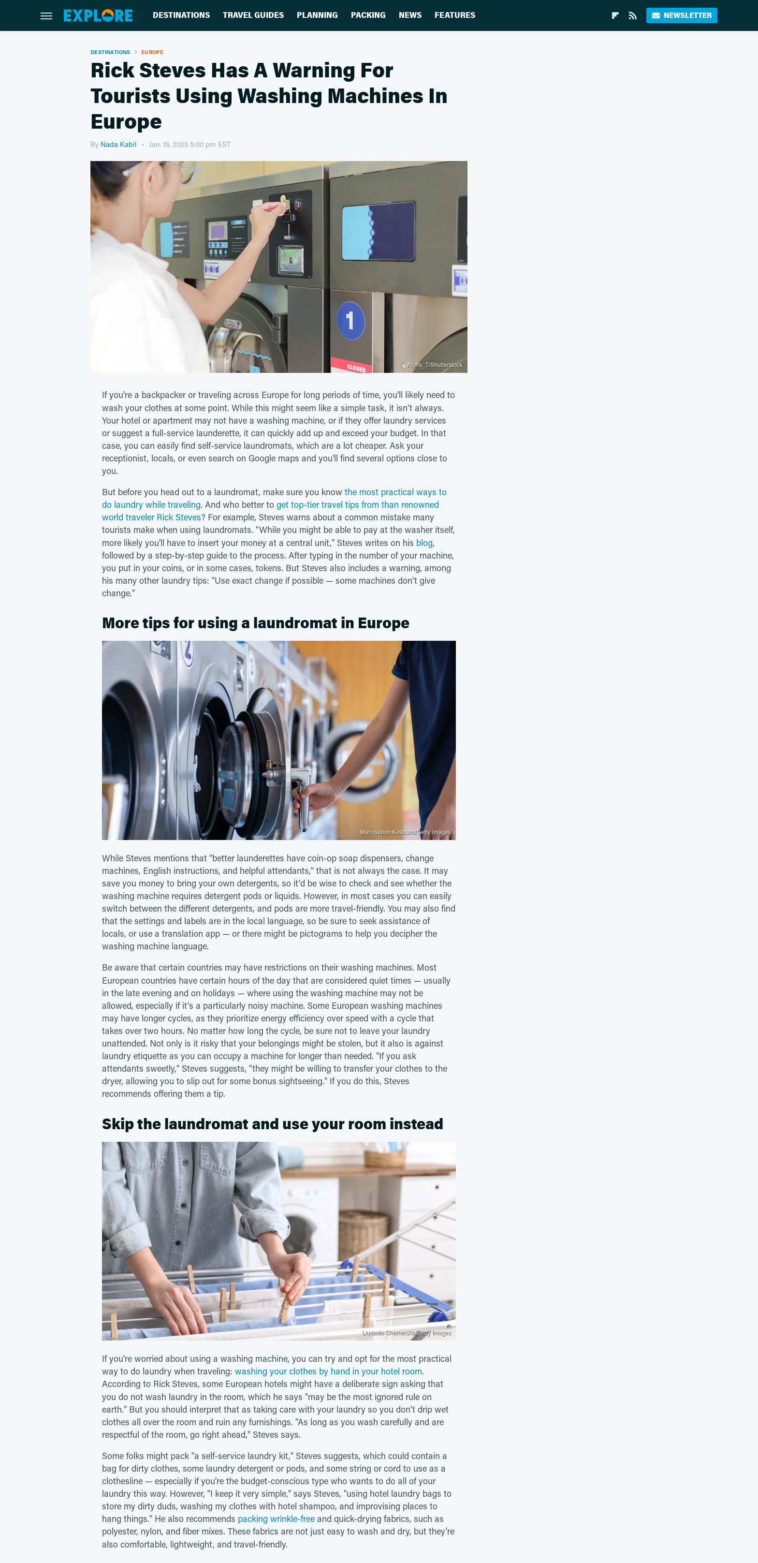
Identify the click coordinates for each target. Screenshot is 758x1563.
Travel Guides (253, 15)
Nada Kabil (119, 144)
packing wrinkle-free (276, 1518)
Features (455, 15)
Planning (317, 15)
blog (424, 542)
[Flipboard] (615, 15)
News (410, 15)
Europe (152, 52)
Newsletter (682, 15)
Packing (368, 15)
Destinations (181, 15)
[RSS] (633, 15)
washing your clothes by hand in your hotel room (328, 1371)
